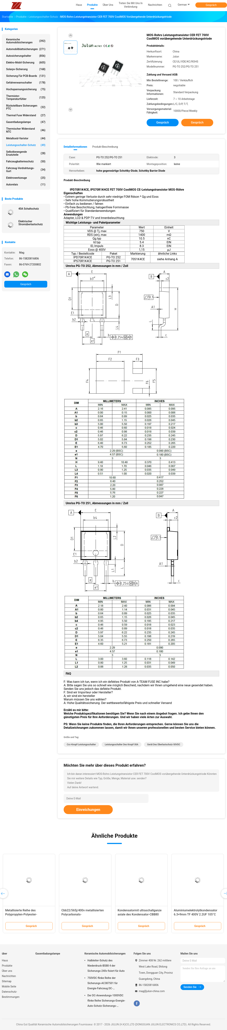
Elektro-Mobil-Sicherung (25, 62)
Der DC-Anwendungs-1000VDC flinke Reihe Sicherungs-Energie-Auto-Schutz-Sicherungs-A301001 (106, 1001)
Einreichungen (88, 809)
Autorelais (25, 184)
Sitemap (6, 981)
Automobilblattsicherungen (25, 49)
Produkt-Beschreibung (105, 146)
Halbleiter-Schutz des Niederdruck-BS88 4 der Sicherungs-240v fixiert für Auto (106, 965)
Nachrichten (9, 976)
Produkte (7, 965)
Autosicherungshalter (25, 56)
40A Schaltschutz (28, 208)
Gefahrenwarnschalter (25, 82)
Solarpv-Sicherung (25, 69)
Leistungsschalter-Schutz (25, 145)
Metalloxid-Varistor (25, 138)
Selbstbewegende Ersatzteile (25, 153)
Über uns (7, 970)
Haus (5, 960)
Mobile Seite (9, 986)
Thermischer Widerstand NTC (25, 130)
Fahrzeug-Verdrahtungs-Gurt (25, 170)
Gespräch (211, 5)
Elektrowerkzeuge (25, 178)
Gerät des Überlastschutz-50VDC (163, 744)
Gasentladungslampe (25, 122)
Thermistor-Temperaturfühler (25, 97)
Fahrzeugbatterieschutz (25, 161)
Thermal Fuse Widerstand (25, 115)
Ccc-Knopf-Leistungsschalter (81, 744)
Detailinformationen (75, 146)
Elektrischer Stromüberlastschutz (30, 223)
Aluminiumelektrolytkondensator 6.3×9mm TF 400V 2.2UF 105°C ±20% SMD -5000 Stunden (195, 914)
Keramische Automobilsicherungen (25, 41)
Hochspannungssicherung (25, 89)
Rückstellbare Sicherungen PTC (25, 107)
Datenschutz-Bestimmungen (10, 994)
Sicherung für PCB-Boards (25, 76)
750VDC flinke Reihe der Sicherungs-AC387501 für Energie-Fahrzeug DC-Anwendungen (102, 983)
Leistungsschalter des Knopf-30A (121, 744)
